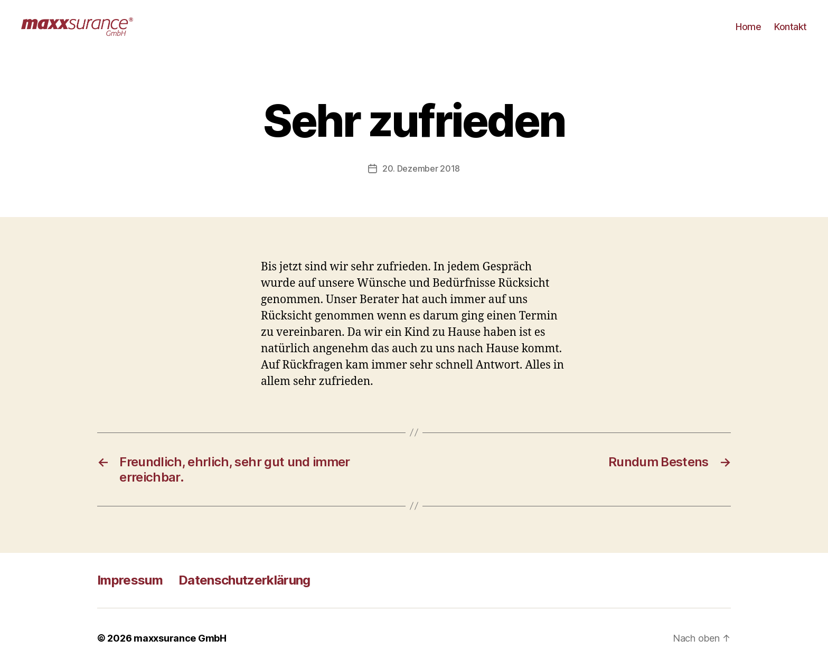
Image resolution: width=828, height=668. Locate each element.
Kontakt (790, 26)
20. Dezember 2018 (421, 168)
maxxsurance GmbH (180, 638)
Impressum (130, 580)
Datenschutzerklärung (244, 580)
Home (748, 26)
